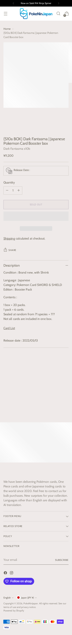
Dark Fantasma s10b (16, 148)
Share (9, 250)
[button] (36, 216)
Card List (9, 328)
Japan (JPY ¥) (27, 597)
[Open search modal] (58, 14)
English (8, 597)
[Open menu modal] (5, 14)
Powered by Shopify (13, 610)
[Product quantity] (12, 190)
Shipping (9, 238)
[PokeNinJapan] (36, 13)
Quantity (9, 182)
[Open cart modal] (66, 14)
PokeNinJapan (30, 603)
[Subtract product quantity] (7, 190)
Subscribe (62, 559)
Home (7, 29)
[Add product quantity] (18, 190)
